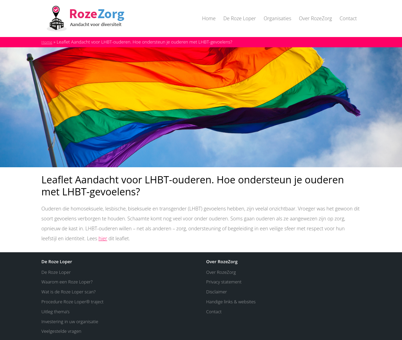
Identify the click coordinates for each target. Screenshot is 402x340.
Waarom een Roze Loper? (67, 282)
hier (103, 238)
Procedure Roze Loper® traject (73, 302)
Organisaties (277, 18)
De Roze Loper (239, 18)
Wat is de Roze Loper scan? (69, 292)
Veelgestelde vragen (61, 331)
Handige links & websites (231, 302)
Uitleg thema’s (56, 311)
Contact (348, 18)
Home (209, 18)
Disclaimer (216, 292)
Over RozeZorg (315, 18)
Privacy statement (224, 282)
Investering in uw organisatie (70, 321)
